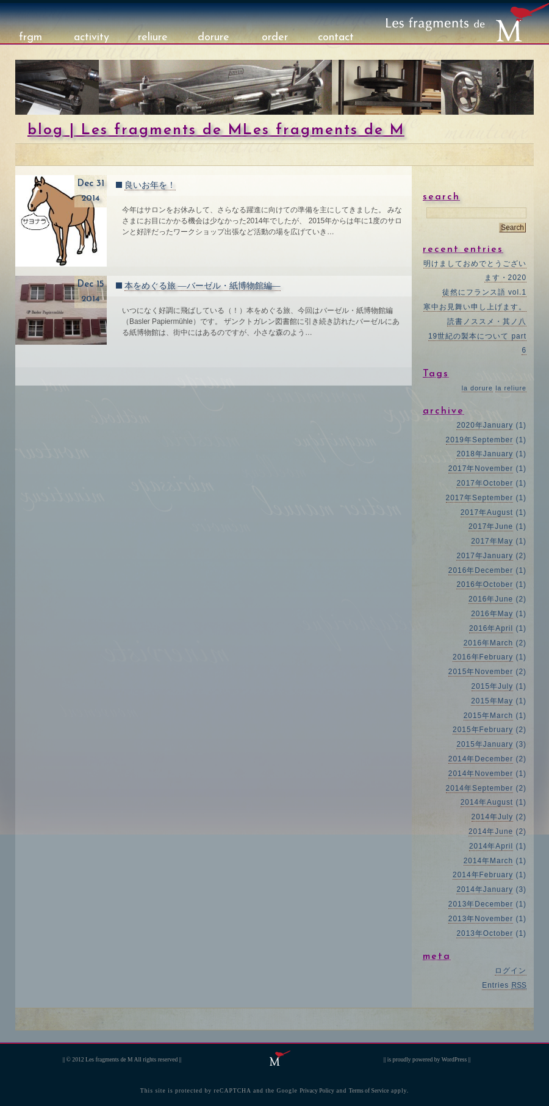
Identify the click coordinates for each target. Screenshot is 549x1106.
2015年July (493, 686)
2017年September (480, 498)
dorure (213, 37)
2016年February (483, 657)
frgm (30, 37)
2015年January (484, 744)
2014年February (483, 875)
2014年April (491, 846)
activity (91, 37)
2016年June (490, 599)
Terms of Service (369, 1090)
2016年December (480, 570)
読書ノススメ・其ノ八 (486, 321)
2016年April (491, 628)
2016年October (484, 584)
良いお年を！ (150, 185)
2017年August (487, 512)
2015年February (483, 729)
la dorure (477, 388)
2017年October (484, 483)
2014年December (480, 759)
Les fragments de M (109, 1059)
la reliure (510, 388)
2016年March (489, 643)
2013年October (484, 933)
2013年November (480, 918)
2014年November (480, 773)
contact (336, 37)
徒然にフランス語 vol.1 (484, 292)
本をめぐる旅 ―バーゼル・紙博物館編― (202, 285)
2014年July (493, 817)
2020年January (484, 425)
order (275, 37)
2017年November (480, 468)
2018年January (484, 454)
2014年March (489, 860)
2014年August (487, 802)
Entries (504, 985)
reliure (153, 37)
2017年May (492, 541)
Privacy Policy (317, 1090)
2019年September (480, 440)
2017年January (484, 555)
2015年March (489, 715)
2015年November (480, 671)
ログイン (510, 970)
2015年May (492, 701)
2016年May (492, 613)
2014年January (484, 889)
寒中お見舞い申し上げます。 (474, 307)
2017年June (490, 526)
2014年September (480, 788)
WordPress (454, 1059)
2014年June (490, 831)
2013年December (480, 904)
